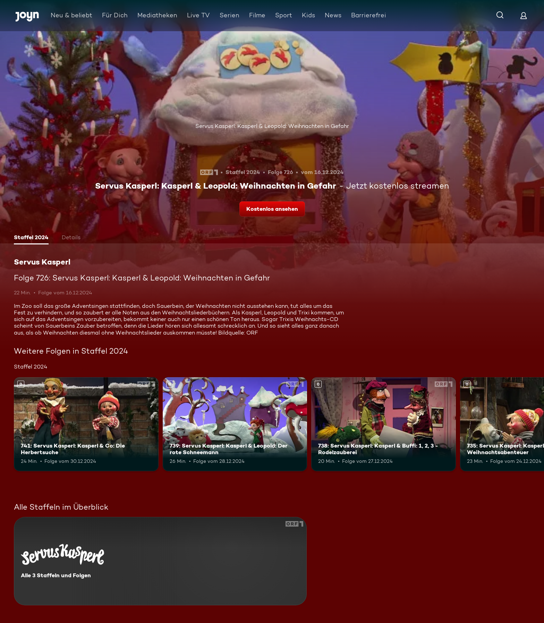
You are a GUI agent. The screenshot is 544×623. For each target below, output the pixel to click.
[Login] (523, 15)
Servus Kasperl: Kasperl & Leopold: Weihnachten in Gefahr (272, 126)
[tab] (31, 238)
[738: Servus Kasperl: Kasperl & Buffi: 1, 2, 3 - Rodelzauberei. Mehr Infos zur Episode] (383, 424)
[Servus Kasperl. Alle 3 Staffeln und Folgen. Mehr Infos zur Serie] (160, 561)
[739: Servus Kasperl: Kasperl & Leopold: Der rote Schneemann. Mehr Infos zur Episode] (235, 424)
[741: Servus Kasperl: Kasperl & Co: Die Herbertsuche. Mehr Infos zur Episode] (86, 424)
